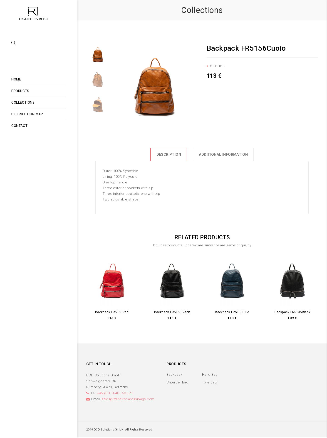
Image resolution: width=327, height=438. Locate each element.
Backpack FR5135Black (292, 312)
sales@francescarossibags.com (128, 400)
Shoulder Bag (177, 382)
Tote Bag (209, 382)
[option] (154, 86)
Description (168, 154)
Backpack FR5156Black (172, 312)
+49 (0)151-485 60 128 (114, 393)
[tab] (168, 154)
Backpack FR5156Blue (232, 312)
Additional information (223, 154)
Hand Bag (210, 375)
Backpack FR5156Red (112, 312)
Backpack (174, 375)
